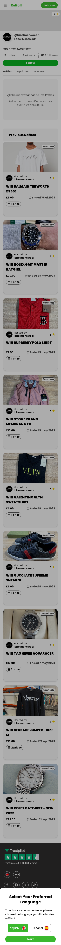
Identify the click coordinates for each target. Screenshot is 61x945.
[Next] (30, 939)
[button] (18, 928)
